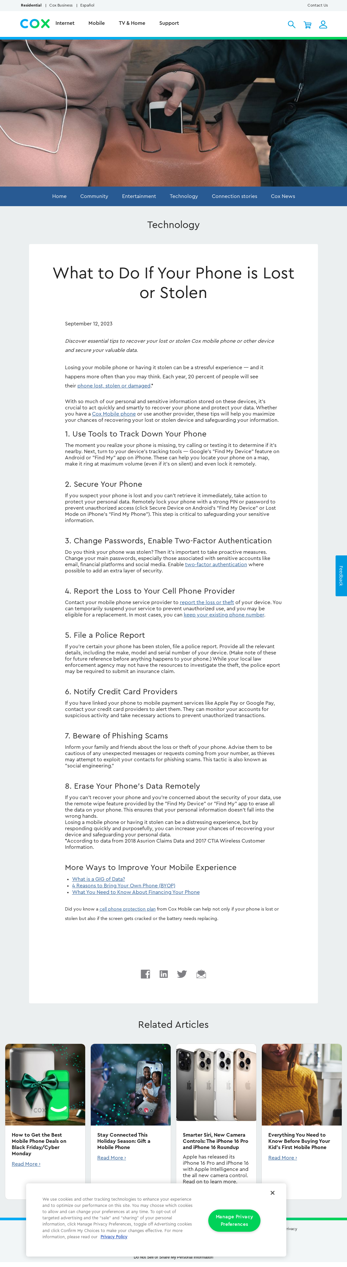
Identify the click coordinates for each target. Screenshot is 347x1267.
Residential (31, 5)
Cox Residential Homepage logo (35, 24)
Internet (65, 23)
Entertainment (139, 196)
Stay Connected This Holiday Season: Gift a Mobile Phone (123, 1141)
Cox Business (60, 5)
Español (87, 5)
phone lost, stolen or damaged (113, 385)
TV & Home (133, 23)
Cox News (283, 196)
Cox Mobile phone (114, 414)
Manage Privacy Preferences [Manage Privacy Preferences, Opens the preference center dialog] (234, 1220)
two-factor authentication (216, 564)
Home (59, 196)
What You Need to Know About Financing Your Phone (136, 892)
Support (169, 23)
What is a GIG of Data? (98, 879)
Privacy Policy (114, 1237)
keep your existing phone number (224, 614)
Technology (184, 196)
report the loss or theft (207, 602)
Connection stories (234, 196)
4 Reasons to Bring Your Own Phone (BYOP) (123, 885)
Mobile (97, 23)
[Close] (272, 1193)
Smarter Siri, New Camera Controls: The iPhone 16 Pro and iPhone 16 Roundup (215, 1141)
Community (94, 196)
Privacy (290, 1229)
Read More (25, 1164)
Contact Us (318, 5)
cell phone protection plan (128, 909)
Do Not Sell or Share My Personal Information (173, 1257)
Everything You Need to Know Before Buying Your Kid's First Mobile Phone (299, 1141)
